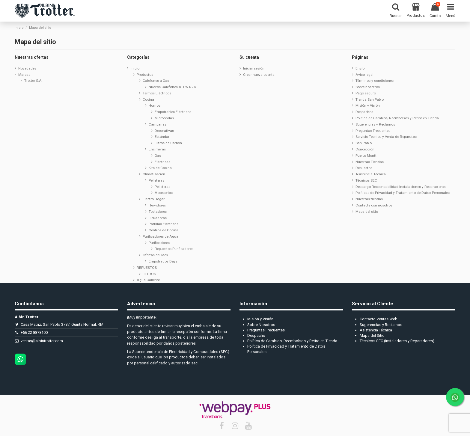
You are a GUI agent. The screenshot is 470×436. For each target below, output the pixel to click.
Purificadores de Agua (160, 236)
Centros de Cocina (163, 230)
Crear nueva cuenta (259, 75)
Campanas (157, 124)
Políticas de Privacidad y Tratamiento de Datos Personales (402, 193)
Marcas (24, 75)
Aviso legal (364, 75)
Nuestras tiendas (369, 199)
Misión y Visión (367, 105)
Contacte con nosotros (373, 205)
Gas (158, 155)
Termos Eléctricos (157, 93)
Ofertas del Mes (155, 255)
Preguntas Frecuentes (372, 131)
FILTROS (149, 274)
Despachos (364, 112)
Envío (359, 68)
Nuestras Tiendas (369, 162)
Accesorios (164, 193)
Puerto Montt (365, 155)
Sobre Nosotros (261, 324)
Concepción (364, 149)
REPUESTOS (147, 267)
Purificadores (159, 243)
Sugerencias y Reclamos (375, 124)
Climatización (154, 174)
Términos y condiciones (374, 81)
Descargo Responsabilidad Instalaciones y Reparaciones (400, 187)
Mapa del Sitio (372, 335)
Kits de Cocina (160, 168)
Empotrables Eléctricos (173, 112)
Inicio (135, 68)
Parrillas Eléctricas (163, 224)
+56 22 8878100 (34, 332)
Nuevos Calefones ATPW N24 (172, 87)
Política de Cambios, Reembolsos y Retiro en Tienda (397, 118)
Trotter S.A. (33, 81)
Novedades (27, 68)
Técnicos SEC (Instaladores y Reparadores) (397, 341)
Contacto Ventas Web (378, 319)
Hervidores (157, 205)
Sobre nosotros (367, 87)
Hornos (154, 105)
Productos (145, 75)
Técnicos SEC (366, 180)
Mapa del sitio (366, 211)
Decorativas (164, 131)
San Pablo (363, 143)
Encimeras (157, 149)
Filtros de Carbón (168, 143)
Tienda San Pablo (369, 99)
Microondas (164, 118)
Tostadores (158, 211)
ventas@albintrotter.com (42, 341)
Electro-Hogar (154, 199)
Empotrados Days (163, 261)
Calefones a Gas (156, 81)
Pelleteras (156, 180)
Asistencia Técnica (370, 174)
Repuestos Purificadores (174, 249)
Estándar (162, 137)
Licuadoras (158, 218)
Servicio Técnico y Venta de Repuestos (386, 137)
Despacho (256, 335)
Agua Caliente (148, 280)
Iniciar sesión (253, 68)
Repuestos (363, 168)
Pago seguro (365, 93)
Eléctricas (162, 162)
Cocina (148, 99)
